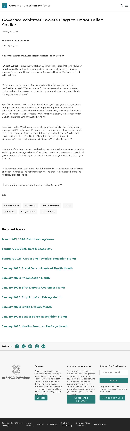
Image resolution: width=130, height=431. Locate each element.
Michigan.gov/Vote (112, 398)
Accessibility (52, 424)
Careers (41, 398)
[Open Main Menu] (126, 5)
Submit (114, 380)
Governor (30, 205)
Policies (40, 424)
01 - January (48, 211)
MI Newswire (11, 205)
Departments (100, 424)
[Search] (121, 5)
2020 (68, 205)
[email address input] (114, 372)
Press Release (51, 205)
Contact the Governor (81, 399)
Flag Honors (28, 211)
